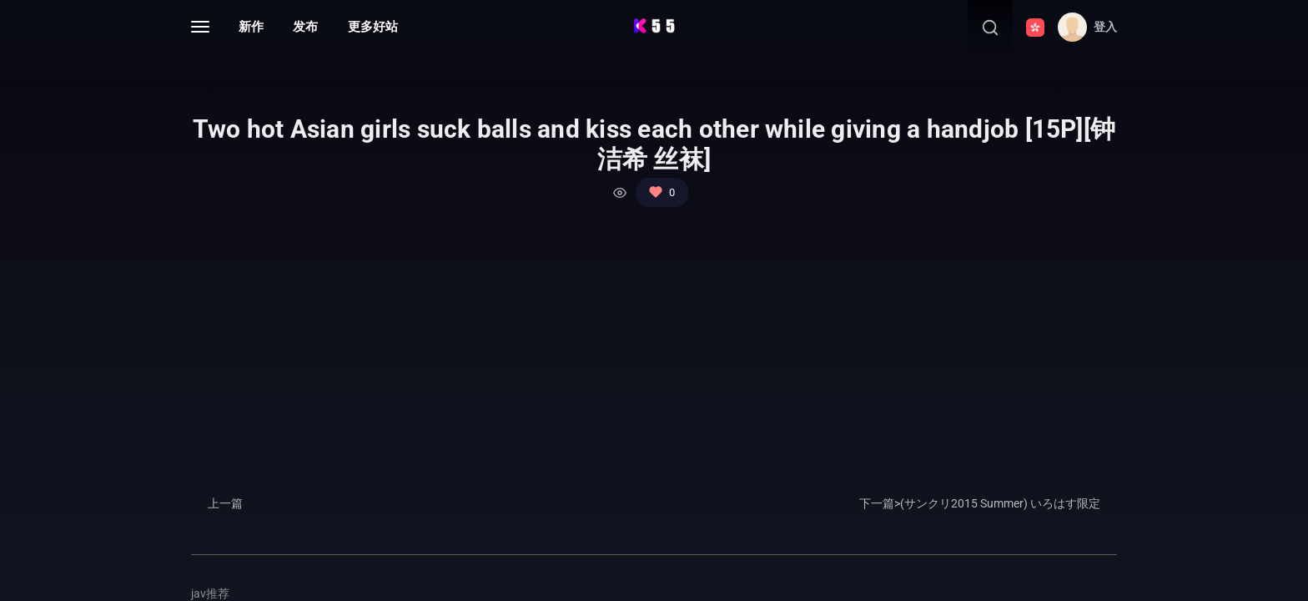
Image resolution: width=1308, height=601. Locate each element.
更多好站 (373, 26)
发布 (305, 26)
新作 (251, 26)
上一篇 (225, 503)
